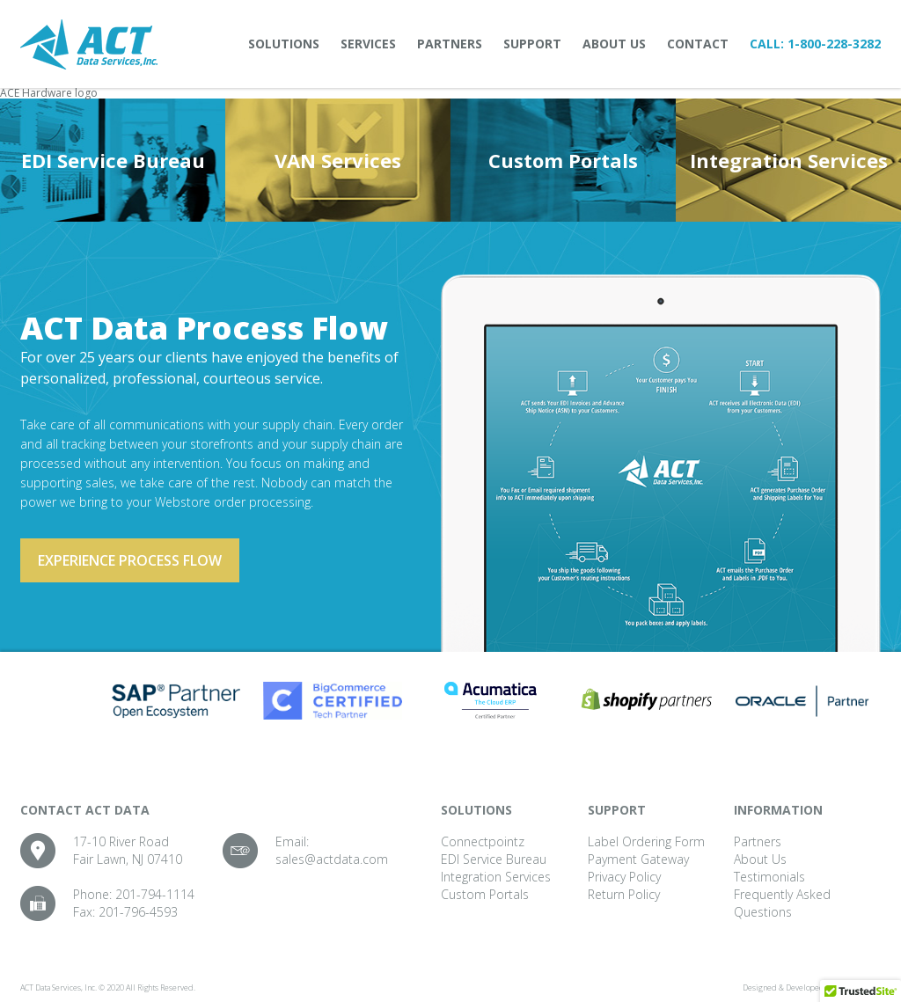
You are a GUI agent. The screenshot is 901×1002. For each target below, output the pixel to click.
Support (532, 43)
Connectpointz (482, 841)
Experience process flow (130, 560)
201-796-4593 (138, 911)
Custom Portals (563, 160)
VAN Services (338, 160)
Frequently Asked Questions (782, 903)
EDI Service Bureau (113, 160)
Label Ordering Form (646, 841)
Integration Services (789, 160)
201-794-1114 (154, 894)
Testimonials (769, 876)
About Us (614, 43)
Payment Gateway (638, 859)
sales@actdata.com (331, 859)
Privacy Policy (624, 876)
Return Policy (624, 894)
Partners (449, 43)
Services (368, 43)
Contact (698, 43)
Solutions (283, 43)
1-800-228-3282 (834, 43)
